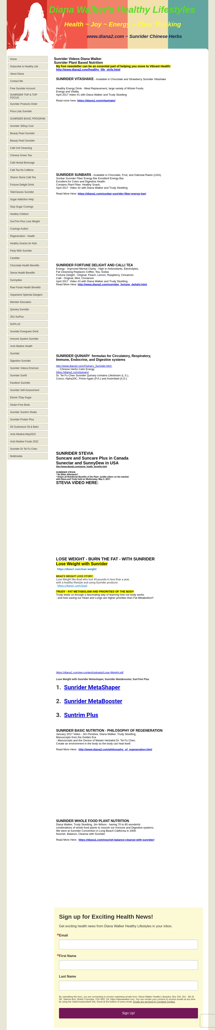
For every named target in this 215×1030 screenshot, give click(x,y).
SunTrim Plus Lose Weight (25, 221)
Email (63, 935)
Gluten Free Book (20, 404)
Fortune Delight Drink (22, 184)
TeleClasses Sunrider (22, 192)
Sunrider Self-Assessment (24, 390)
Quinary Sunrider (19, 309)
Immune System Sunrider (24, 338)
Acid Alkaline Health (21, 346)
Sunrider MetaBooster (93, 701)
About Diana (17, 73)
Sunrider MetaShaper (92, 687)
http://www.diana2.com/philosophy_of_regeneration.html (115, 749)
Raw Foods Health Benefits (25, 287)
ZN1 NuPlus (17, 316)
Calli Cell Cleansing (21, 148)
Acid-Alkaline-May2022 (23, 434)
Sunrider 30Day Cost (21, 126)
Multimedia (16, 456)
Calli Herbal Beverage (22, 162)
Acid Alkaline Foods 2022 (24, 441)
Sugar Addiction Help (22, 199)
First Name (67, 956)
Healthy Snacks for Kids (23, 243)
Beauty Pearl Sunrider (22, 133)
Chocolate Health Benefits (24, 265)
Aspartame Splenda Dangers (26, 294)
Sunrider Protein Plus (22, 419)
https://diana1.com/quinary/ (72, 372)
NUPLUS (15, 324)
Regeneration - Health (22, 236)
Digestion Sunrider (20, 360)
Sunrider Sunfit (18, 375)
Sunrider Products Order (23, 104)
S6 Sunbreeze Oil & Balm (24, 426)
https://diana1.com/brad (72, 585)
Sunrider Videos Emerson (24, 368)
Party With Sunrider (21, 250)
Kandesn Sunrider (20, 382)
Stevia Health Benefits (22, 272)
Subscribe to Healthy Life (24, 66)
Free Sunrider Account (22, 88)
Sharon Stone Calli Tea (23, 177)
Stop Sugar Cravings (21, 206)
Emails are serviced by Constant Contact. (154, 1001)
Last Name (67, 976)
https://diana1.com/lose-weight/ (77, 569)
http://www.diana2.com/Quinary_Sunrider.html (84, 366)
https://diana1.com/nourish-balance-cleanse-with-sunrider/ (116, 839)
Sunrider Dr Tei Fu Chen (23, 448)
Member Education (20, 302)
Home (13, 59)
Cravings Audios (19, 228)
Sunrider (15, 353)
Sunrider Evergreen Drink (24, 331)
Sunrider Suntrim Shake (23, 412)
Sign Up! (128, 1013)
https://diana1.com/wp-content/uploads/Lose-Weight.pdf (89, 672)
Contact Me (16, 81)
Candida (15, 258)
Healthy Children (19, 214)
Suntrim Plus (81, 715)
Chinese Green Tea (21, 155)
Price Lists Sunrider (21, 111)
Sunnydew (16, 280)
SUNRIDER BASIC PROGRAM (27, 118)
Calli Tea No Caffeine (22, 170)
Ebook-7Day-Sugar (20, 397)
